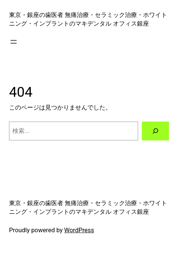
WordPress (79, 230)
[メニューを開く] (13, 41)
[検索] (155, 131)
